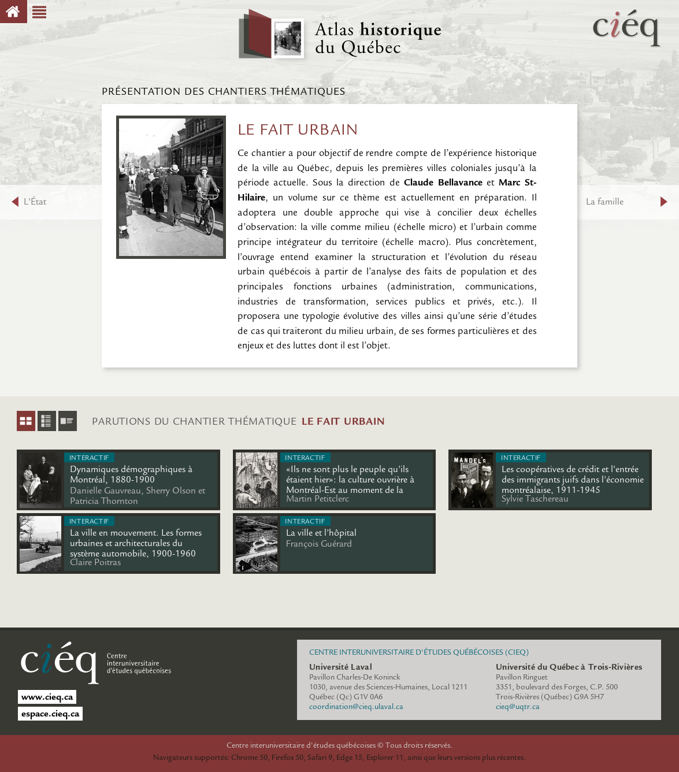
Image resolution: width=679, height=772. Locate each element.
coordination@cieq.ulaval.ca (356, 706)
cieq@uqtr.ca (518, 706)
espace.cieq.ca (50, 713)
